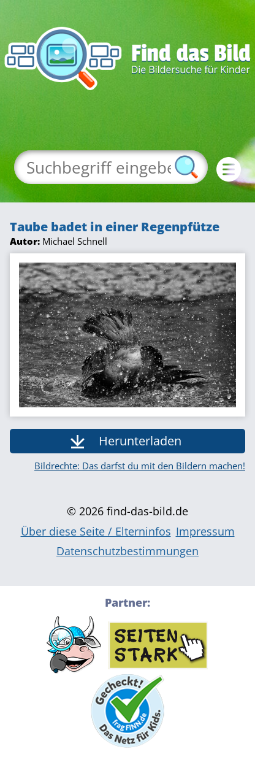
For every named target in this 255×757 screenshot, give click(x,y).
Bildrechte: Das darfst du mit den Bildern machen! (139, 465)
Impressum (205, 531)
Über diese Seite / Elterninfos (96, 531)
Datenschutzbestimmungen (127, 551)
